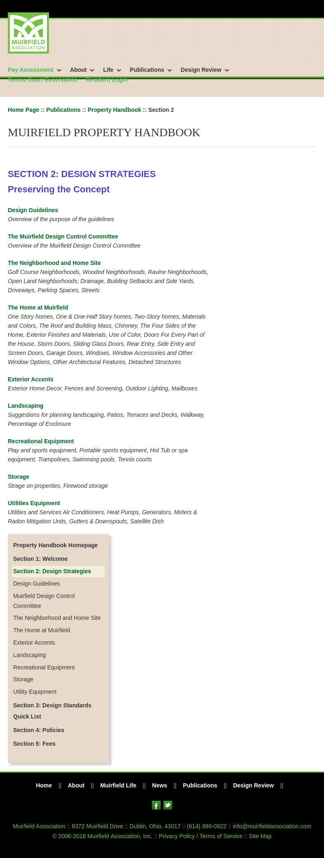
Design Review (201, 69)
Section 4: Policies (38, 730)
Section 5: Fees (34, 743)
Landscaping (25, 405)
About (78, 69)
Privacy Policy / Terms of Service (200, 836)
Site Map (260, 836)
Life (108, 69)
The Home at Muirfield (38, 307)
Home (44, 785)
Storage (18, 476)
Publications (147, 69)
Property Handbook (114, 109)
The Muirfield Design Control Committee (63, 236)
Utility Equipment (34, 691)
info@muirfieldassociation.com (272, 826)
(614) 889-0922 (207, 826)
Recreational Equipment (41, 441)
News (159, 785)
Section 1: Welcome (40, 558)
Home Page (23, 109)
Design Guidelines (33, 210)
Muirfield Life (118, 785)
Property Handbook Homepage (55, 545)
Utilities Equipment (34, 503)
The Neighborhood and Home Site (54, 263)
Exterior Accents (31, 379)
